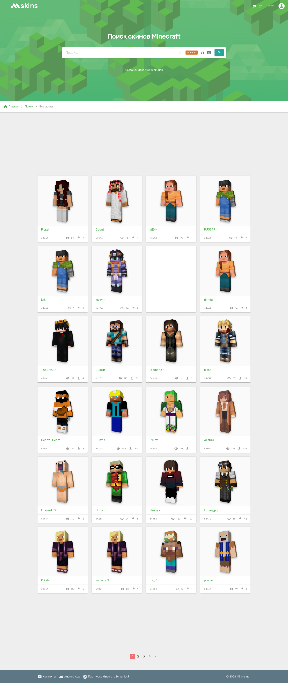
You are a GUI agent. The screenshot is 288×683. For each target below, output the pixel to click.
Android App (69, 676)
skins (29, 6)
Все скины (46, 106)
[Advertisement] (144, 143)
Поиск (29, 106)
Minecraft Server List (115, 676)
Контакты (46, 676)
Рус (257, 6)
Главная (11, 106)
